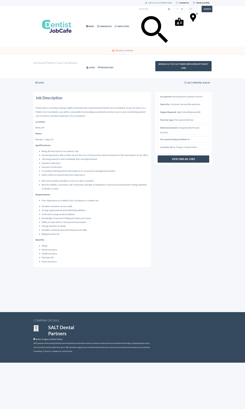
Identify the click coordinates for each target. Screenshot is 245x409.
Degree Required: (168, 112)
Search (207, 9)
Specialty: (165, 104)
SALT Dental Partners (61, 330)
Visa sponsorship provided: (173, 139)
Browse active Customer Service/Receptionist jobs (183, 66)
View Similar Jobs (183, 159)
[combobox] (179, 9)
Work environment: (169, 127)
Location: (165, 147)
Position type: (167, 119)
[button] (39, 83)
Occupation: (166, 96)
